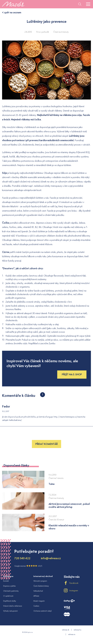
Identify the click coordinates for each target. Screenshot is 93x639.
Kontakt (6, 581)
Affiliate (36, 596)
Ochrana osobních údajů (42, 611)
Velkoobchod (38, 591)
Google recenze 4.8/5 (28, 566)
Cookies (36, 606)
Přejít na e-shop (72, 374)
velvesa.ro (71, 634)
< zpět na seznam (11, 12)
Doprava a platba (9, 586)
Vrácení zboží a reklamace (12, 606)
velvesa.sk (65, 630)
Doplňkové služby (9, 601)
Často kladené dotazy (41, 586)
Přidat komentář (46, 444)
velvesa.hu (77, 630)
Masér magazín (39, 601)
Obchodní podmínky (11, 591)
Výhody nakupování (10, 611)
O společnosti (8, 596)
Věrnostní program (40, 581)
